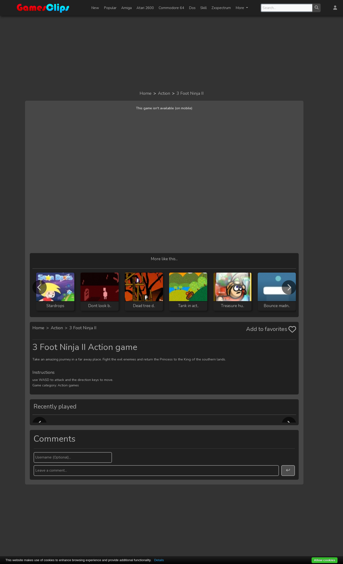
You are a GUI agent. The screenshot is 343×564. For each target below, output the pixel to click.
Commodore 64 (171, 7)
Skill (203, 7)
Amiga (126, 7)
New (95, 7)
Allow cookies (324, 560)
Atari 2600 (145, 7)
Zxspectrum (221, 7)
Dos (192, 7)
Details (159, 560)
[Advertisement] (171, 53)
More (240, 7)
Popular (110, 7)
